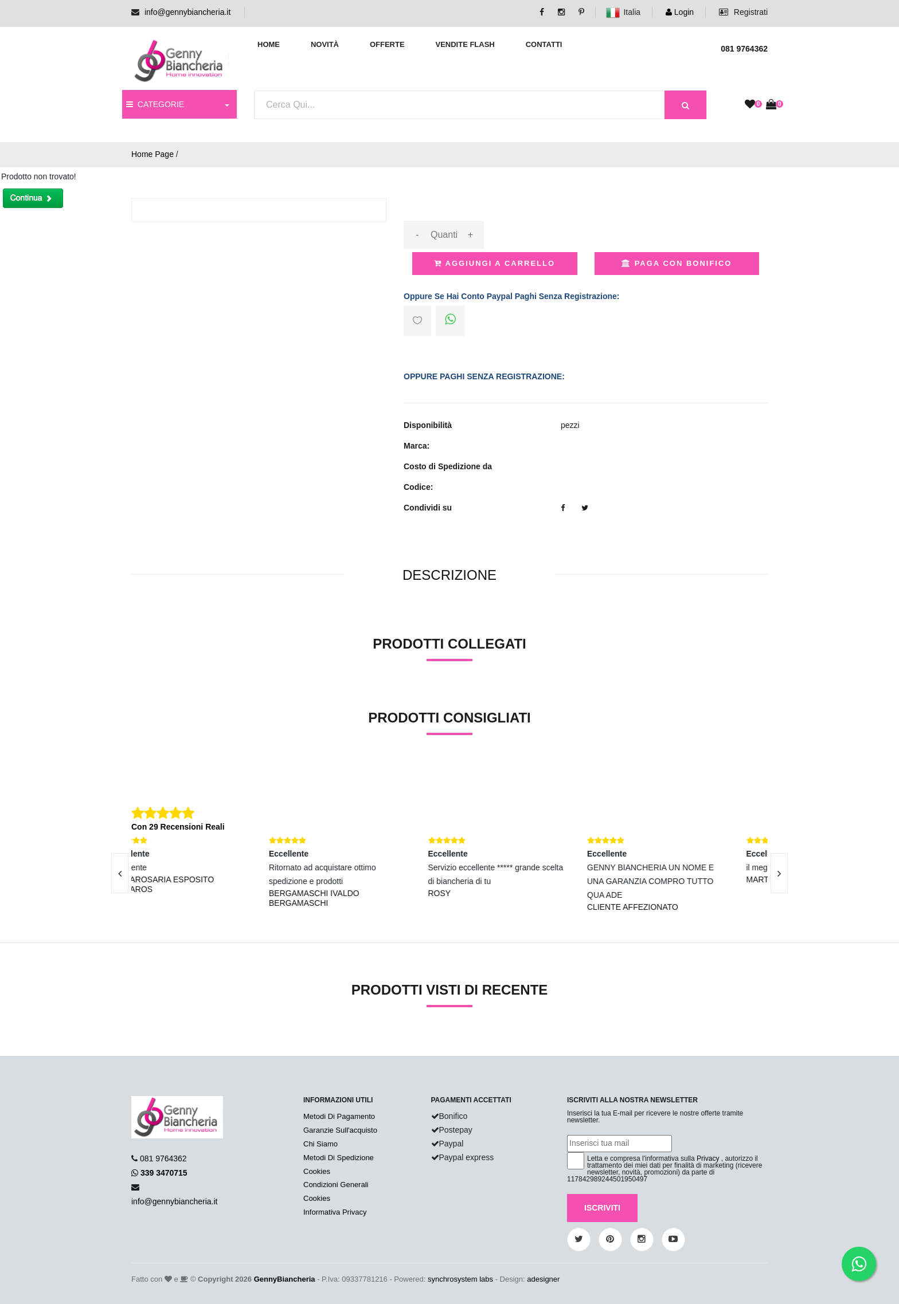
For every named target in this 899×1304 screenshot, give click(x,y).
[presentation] (119, 873)
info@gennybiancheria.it (187, 12)
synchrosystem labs (460, 1279)
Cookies (316, 1171)
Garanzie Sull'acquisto (340, 1130)
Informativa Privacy (335, 1212)
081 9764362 (163, 1158)
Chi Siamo (320, 1144)
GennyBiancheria (284, 1279)
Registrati (743, 12)
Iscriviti (602, 1207)
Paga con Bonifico (677, 263)
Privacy (708, 1158)
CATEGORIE (155, 104)
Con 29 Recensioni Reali (178, 826)
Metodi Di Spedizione (338, 1157)
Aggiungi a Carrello (494, 263)
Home (268, 44)
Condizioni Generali (335, 1184)
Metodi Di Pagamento (339, 1116)
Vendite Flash (464, 44)
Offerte (387, 44)
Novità (325, 44)
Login (680, 12)
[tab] (449, 575)
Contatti (544, 44)
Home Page (152, 154)
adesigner (543, 1279)
